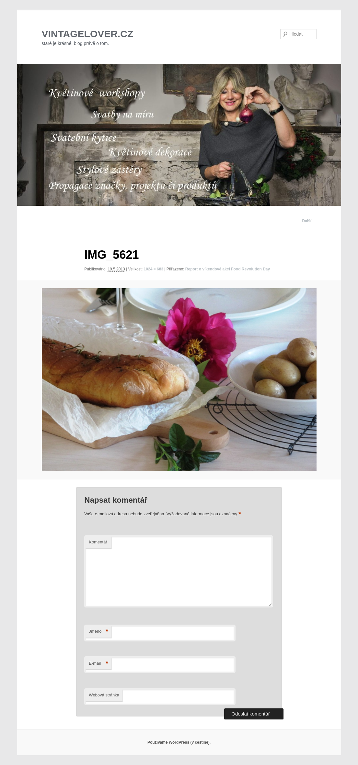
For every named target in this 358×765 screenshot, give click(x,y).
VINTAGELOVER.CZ (87, 33)
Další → (309, 221)
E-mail (98, 663)
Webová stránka (104, 695)
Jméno (98, 631)
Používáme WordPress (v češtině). (179, 742)
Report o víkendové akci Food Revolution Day (227, 269)
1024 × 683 (153, 269)
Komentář (98, 542)
